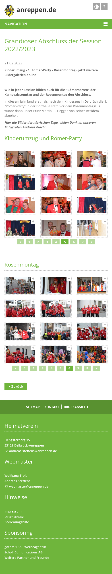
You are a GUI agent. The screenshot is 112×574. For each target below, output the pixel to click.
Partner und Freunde (33, 557)
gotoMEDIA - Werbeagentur (25, 547)
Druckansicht (76, 407)
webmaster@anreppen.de (28, 486)
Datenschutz (14, 517)
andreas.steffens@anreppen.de (33, 451)
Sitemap (33, 407)
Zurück (17, 386)
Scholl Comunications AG (23, 552)
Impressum (12, 511)
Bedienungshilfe (16, 522)
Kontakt (51, 407)
